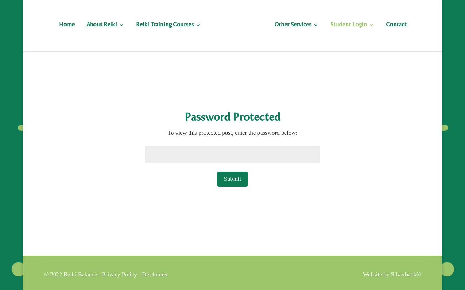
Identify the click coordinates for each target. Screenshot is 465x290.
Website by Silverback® (392, 274)
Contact (396, 25)
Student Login (348, 25)
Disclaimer (155, 274)
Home (67, 25)
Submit (232, 178)
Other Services (292, 25)
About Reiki (101, 25)
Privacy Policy (119, 274)
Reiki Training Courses (165, 25)
